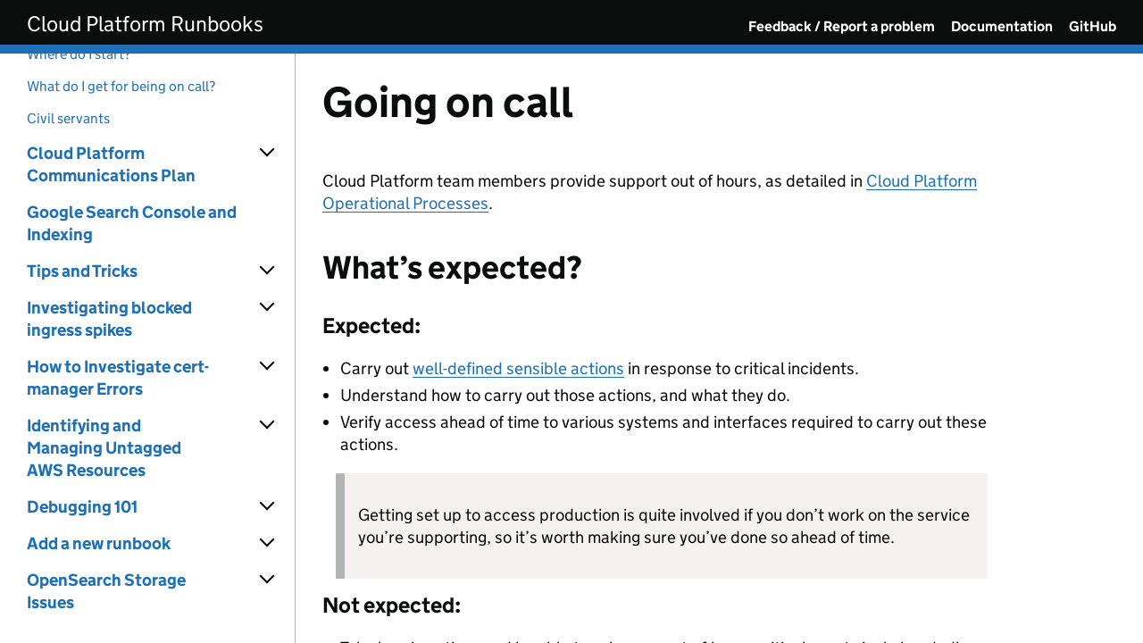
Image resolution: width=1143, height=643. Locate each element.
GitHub (1092, 26)
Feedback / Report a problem (841, 26)
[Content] (719, 348)
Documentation (1002, 26)
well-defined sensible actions (518, 368)
